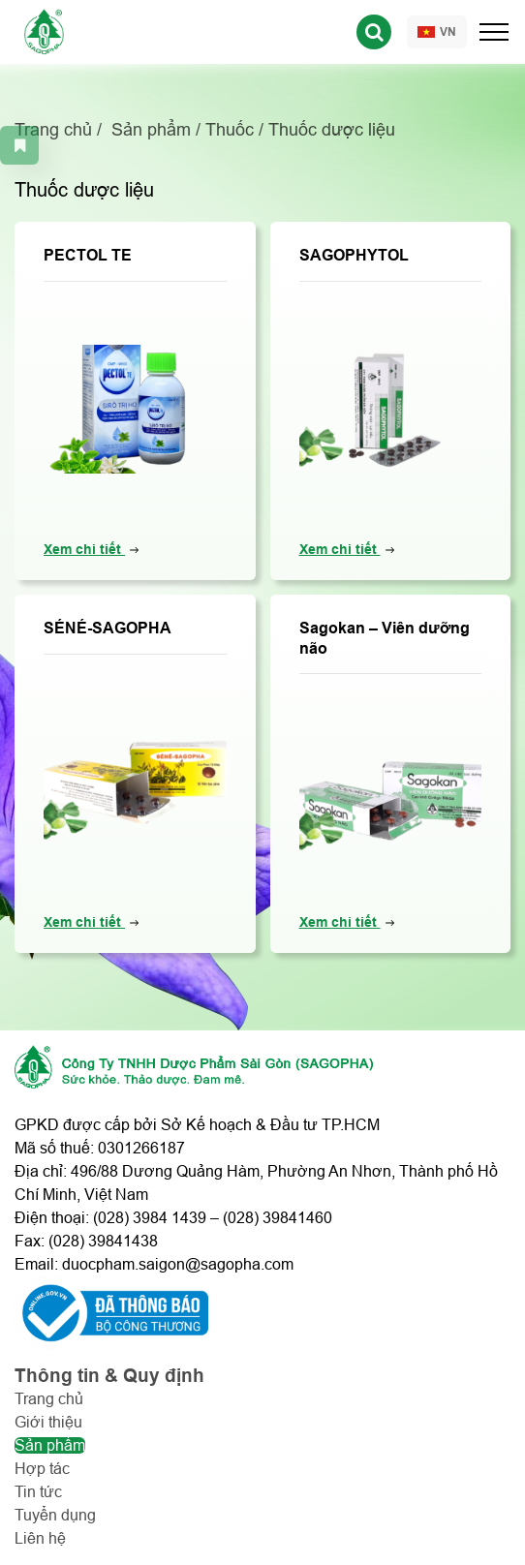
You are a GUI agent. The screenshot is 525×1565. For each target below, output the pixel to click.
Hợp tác (42, 1468)
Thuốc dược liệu (331, 129)
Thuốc (229, 129)
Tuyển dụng (55, 1515)
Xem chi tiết (84, 549)
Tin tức (38, 1492)
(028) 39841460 (277, 1218)
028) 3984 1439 (152, 1218)
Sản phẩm (151, 129)
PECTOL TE (88, 255)
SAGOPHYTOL (354, 255)
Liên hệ (40, 1538)
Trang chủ (53, 129)
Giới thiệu (48, 1422)
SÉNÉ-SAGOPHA (107, 628)
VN (436, 32)
